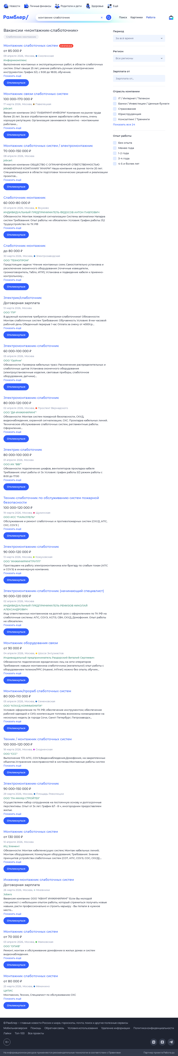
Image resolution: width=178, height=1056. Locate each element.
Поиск (123, 17)
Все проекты (36, 1033)
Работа (150, 17)
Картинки (137, 17)
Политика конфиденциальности (154, 1028)
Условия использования (83, 1028)
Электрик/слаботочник (22, 298)
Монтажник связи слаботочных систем (35, 94)
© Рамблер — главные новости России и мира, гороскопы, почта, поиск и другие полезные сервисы (65, 1023)
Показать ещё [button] (12, 76)
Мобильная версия (15, 1028)
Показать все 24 (124, 124)
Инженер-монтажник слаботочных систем (38, 880)
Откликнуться (16, 82)
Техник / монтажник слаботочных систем (37, 739)
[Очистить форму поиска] (101, 17)
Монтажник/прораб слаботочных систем (37, 691)
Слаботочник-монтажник (21, 36)
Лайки (7, 1033)
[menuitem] (11, 6)
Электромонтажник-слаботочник (31, 346)
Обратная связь (54, 1028)
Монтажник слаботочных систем (30, 46)
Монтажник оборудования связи (30, 643)
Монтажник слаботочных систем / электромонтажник (48, 146)
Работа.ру (169, 1052)
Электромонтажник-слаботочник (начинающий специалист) (53, 591)
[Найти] (108, 17)
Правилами (114, 1052)
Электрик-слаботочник (22, 450)
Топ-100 (20, 1033)
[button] (55, 70)
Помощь (36, 1028)
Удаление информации (115, 1028)
